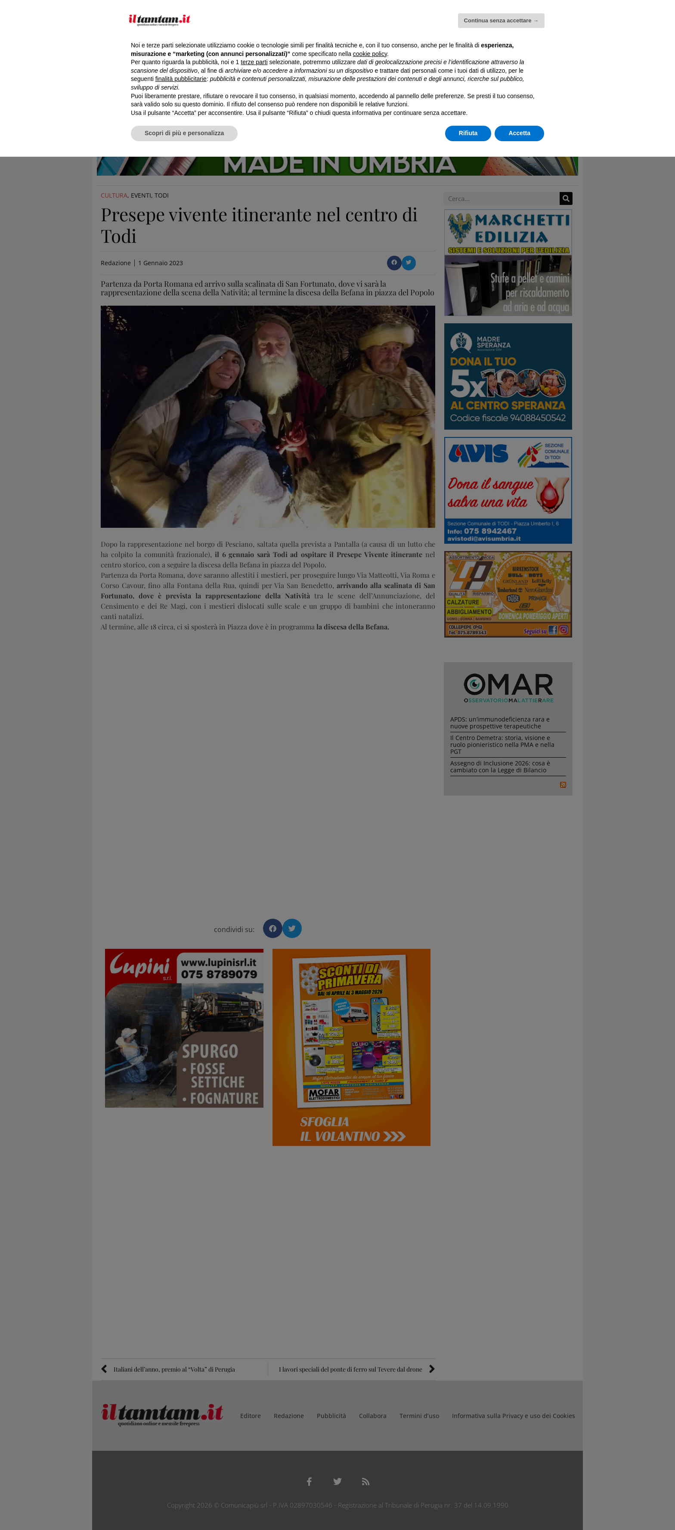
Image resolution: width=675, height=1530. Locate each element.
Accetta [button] (519, 133)
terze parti (254, 62)
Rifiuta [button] (468, 133)
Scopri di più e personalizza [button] (184, 133)
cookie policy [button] (370, 53)
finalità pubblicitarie (181, 78)
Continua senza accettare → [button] (501, 20)
